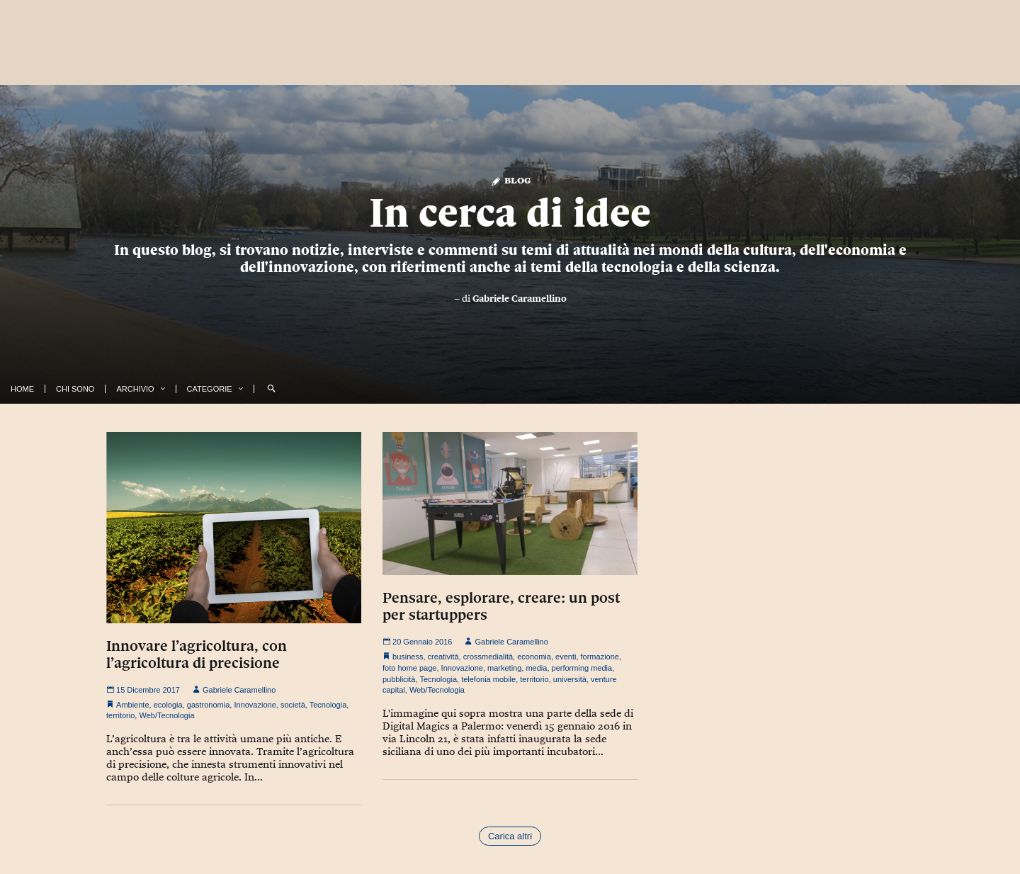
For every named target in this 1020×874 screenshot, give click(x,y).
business (407, 656)
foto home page (409, 668)
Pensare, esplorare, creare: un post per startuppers (501, 606)
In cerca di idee (510, 212)
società (292, 704)
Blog (510, 179)
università (569, 679)
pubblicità (398, 679)
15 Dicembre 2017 (143, 690)
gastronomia (208, 704)
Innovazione (255, 704)
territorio (120, 715)
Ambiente (132, 704)
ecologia (168, 704)
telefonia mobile (488, 679)
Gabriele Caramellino (519, 298)
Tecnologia (328, 704)
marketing (504, 668)
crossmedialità (488, 656)
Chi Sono (75, 389)
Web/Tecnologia (166, 715)
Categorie (209, 389)
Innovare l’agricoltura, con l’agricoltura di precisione (196, 654)
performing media (582, 668)
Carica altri (510, 836)
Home (22, 389)
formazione (600, 656)
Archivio (135, 389)
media (536, 668)
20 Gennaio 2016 (417, 641)
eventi (565, 656)
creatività (443, 656)
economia (534, 656)
